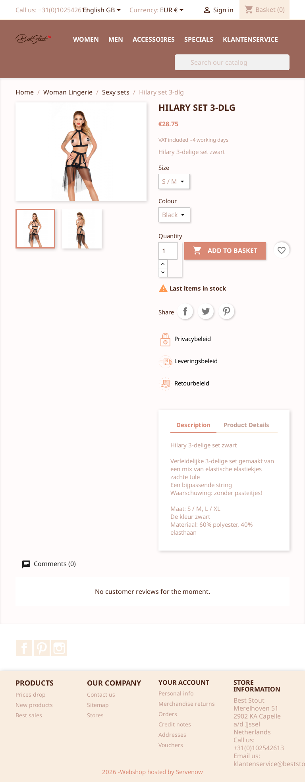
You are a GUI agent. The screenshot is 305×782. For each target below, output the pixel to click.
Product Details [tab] (246, 425)
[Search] (232, 62)
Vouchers (170, 745)
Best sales (28, 715)
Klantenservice (250, 39)
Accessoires (154, 39)
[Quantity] (168, 251)
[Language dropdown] (103, 10)
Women (86, 39)
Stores (95, 715)
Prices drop (30, 694)
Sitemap (98, 705)
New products (34, 705)
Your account (183, 682)
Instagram (59, 648)
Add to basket (225, 251)
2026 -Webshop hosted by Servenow (152, 772)
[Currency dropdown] (173, 10)
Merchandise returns (186, 703)
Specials (198, 39)
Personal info (175, 693)
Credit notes (174, 724)
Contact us (101, 694)
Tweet (206, 311)
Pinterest (226, 311)
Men (115, 39)
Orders (167, 714)
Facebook (24, 648)
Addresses (172, 734)
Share (185, 311)
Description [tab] (193, 425)
